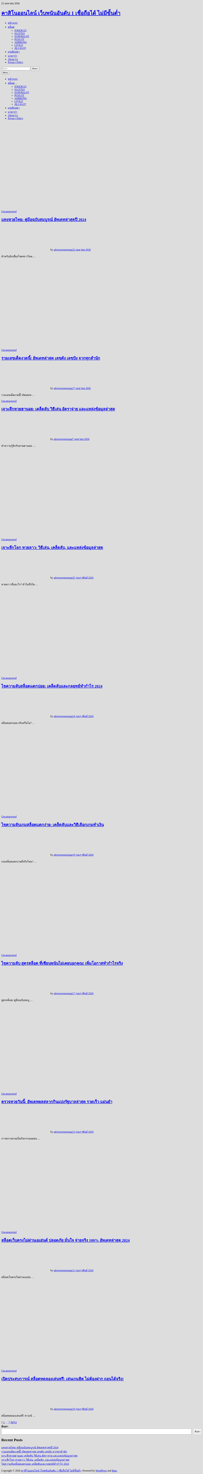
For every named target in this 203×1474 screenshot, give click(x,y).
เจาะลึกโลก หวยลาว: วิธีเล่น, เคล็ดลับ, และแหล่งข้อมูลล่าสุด (52, 547)
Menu (5, 72)
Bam (114, 1470)
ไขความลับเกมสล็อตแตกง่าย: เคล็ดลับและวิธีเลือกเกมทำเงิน (52, 825)
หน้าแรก (13, 22)
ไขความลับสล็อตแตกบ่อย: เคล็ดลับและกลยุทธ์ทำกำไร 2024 (51, 686)
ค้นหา (4, 1426)
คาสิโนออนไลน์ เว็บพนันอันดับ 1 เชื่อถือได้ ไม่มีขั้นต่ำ (60, 13)
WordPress (101, 1470)
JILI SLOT (20, 48)
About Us (13, 59)
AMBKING (20, 42)
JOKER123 (20, 30)
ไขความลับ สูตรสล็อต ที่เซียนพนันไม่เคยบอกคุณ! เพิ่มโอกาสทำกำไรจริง (62, 963)
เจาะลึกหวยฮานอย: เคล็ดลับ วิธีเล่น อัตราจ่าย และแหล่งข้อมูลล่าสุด (58, 409)
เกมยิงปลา (14, 51)
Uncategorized (9, 211)
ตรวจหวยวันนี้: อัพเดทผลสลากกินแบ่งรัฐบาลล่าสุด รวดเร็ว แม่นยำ (56, 1102)
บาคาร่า (12, 55)
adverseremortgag (63, 249)
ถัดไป (13, 1422)
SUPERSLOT (21, 36)
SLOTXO (19, 33)
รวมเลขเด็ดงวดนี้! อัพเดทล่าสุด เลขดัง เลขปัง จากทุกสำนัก (50, 358)
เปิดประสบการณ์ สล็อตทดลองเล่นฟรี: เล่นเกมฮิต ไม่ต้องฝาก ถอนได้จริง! (62, 1379)
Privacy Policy (15, 62)
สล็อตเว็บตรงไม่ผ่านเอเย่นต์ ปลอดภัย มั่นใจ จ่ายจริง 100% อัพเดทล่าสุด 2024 (65, 1240)
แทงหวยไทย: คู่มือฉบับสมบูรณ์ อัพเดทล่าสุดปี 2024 (43, 219)
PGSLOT (19, 39)
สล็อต (11, 27)
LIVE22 (18, 45)
